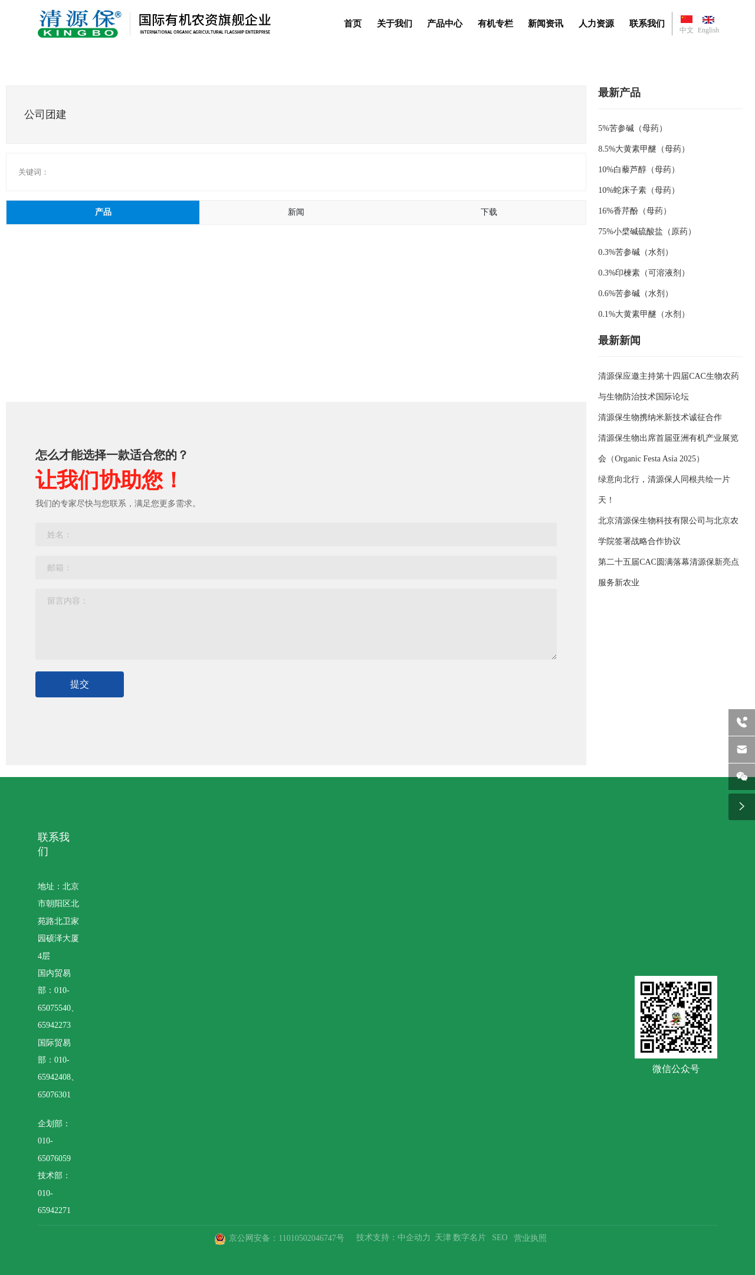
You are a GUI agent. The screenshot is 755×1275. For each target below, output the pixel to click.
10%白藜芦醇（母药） (639, 169)
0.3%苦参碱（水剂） (635, 252)
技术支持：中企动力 (393, 1237)
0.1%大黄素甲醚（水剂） (644, 314)
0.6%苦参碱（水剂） (635, 293)
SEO (499, 1237)
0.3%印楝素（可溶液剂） (644, 272)
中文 (687, 30)
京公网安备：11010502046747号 (286, 1238)
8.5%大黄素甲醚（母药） (644, 149)
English (709, 30)
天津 (443, 1237)
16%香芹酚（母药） (634, 211)
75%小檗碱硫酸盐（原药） (647, 231)
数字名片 (469, 1237)
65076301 (54, 1094)
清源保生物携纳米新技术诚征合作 (660, 417)
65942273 (54, 1025)
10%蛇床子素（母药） (639, 190)
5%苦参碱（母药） (632, 128)
